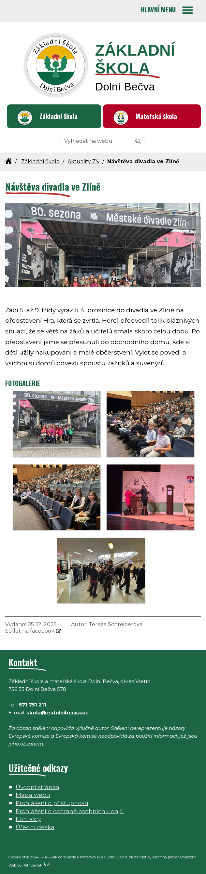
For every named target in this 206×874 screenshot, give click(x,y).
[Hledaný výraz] (103, 141)
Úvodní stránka (37, 787)
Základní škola (58, 116)
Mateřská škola (156, 116)
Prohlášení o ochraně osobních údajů (70, 811)
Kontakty (28, 818)
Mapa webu (33, 794)
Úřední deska (35, 827)
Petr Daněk (36, 865)
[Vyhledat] (138, 141)
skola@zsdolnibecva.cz (57, 712)
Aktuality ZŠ (83, 161)
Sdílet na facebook (29, 631)
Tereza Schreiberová (115, 624)
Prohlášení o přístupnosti (52, 803)
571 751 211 (32, 705)
